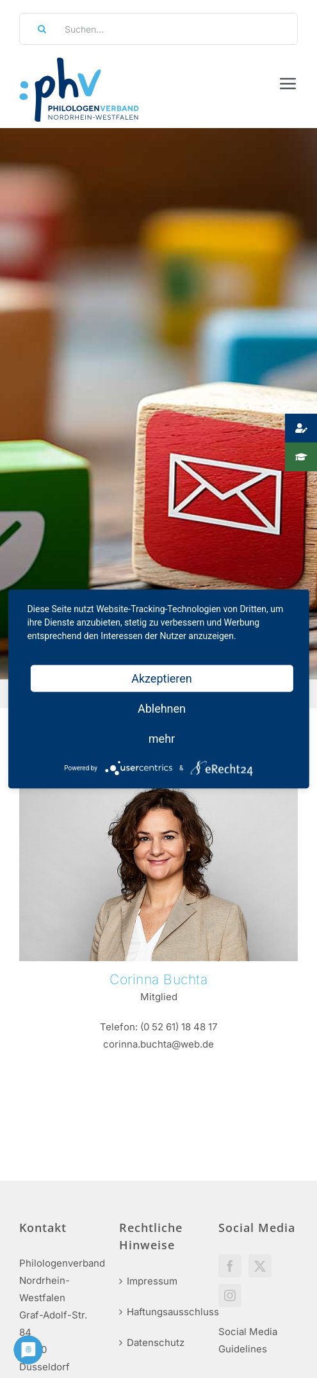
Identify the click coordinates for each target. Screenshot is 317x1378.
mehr (162, 738)
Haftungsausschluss (159, 1312)
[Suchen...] (158, 29)
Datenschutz (155, 1342)
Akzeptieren (161, 678)
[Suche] (37, 29)
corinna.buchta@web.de (158, 1044)
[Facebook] (229, 1265)
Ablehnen (162, 708)
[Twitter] (260, 1265)
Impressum (152, 1281)
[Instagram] (229, 1295)
